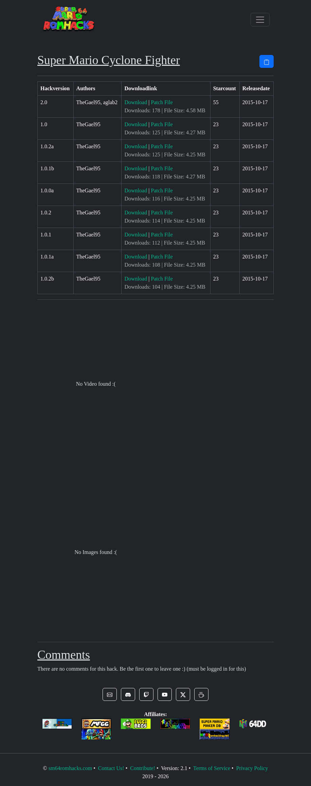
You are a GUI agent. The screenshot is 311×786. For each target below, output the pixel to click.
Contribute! (142, 768)
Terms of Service (211, 768)
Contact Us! (111, 768)
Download (135, 102)
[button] (110, 694)
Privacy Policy (252, 768)
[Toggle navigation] (260, 19)
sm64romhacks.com (70, 768)
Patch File (161, 102)
